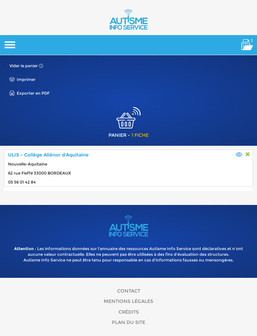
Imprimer (26, 79)
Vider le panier (23, 65)
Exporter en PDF (33, 93)
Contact (128, 291)
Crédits (128, 312)
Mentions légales (128, 301)
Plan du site (128, 322)
